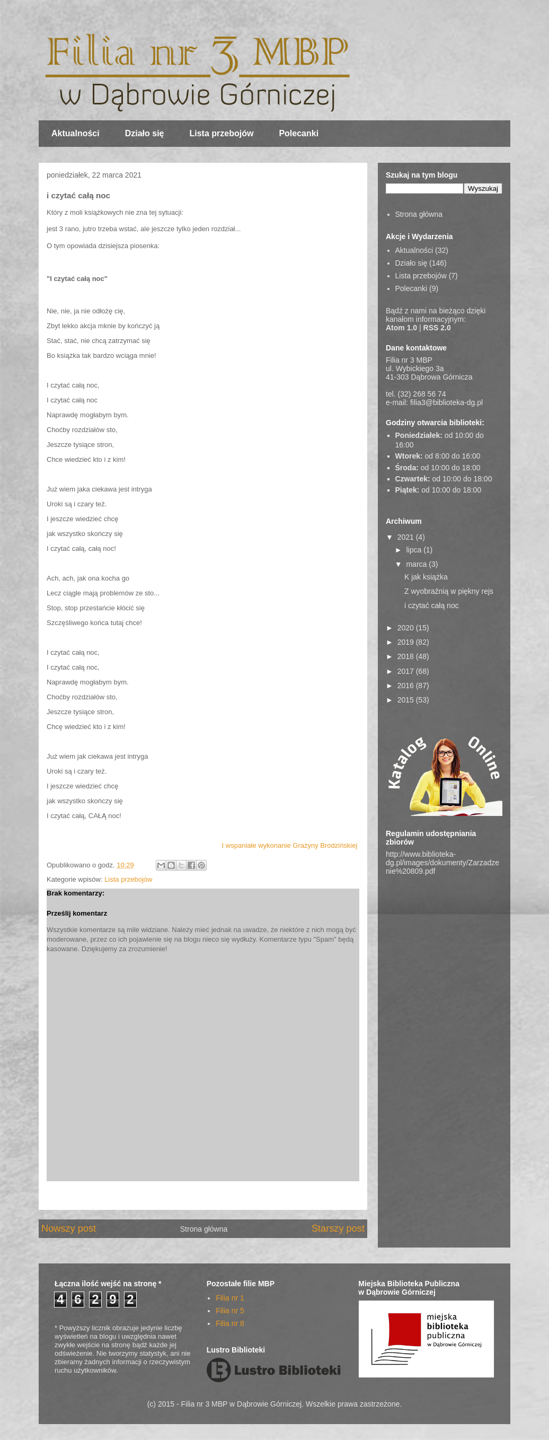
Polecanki (298, 133)
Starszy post (338, 1228)
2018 (406, 656)
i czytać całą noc (431, 605)
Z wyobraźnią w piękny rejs (448, 591)
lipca (414, 550)
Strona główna (204, 1229)
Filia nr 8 (230, 1323)
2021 (406, 537)
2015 (406, 700)
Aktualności (75, 133)
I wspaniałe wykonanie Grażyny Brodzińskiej (290, 845)
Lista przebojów (222, 133)
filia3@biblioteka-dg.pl (446, 402)
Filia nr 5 (230, 1310)
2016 (406, 685)
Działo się (144, 133)
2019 (406, 642)
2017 (406, 671)
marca (417, 564)
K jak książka (426, 577)
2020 (406, 628)
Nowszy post (68, 1228)
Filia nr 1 (230, 1298)
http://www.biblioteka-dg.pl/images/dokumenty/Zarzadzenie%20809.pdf (442, 862)
